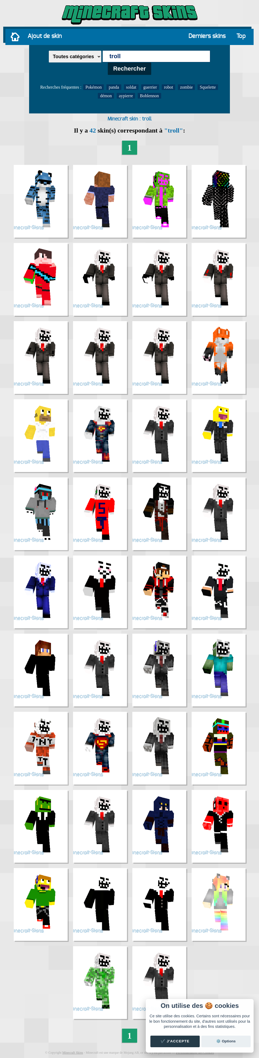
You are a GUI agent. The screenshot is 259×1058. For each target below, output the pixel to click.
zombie (186, 87)
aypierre (126, 95)
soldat (131, 87)
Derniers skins (207, 36)
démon (106, 95)
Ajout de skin (44, 36)
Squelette (208, 87)
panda (114, 87)
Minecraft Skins (72, 1052)
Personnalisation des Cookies (195, 1052)
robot (168, 87)
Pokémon (93, 87)
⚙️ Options (226, 1041)
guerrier (150, 87)
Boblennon (149, 95)
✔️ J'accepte (175, 1041)
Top (241, 36)
